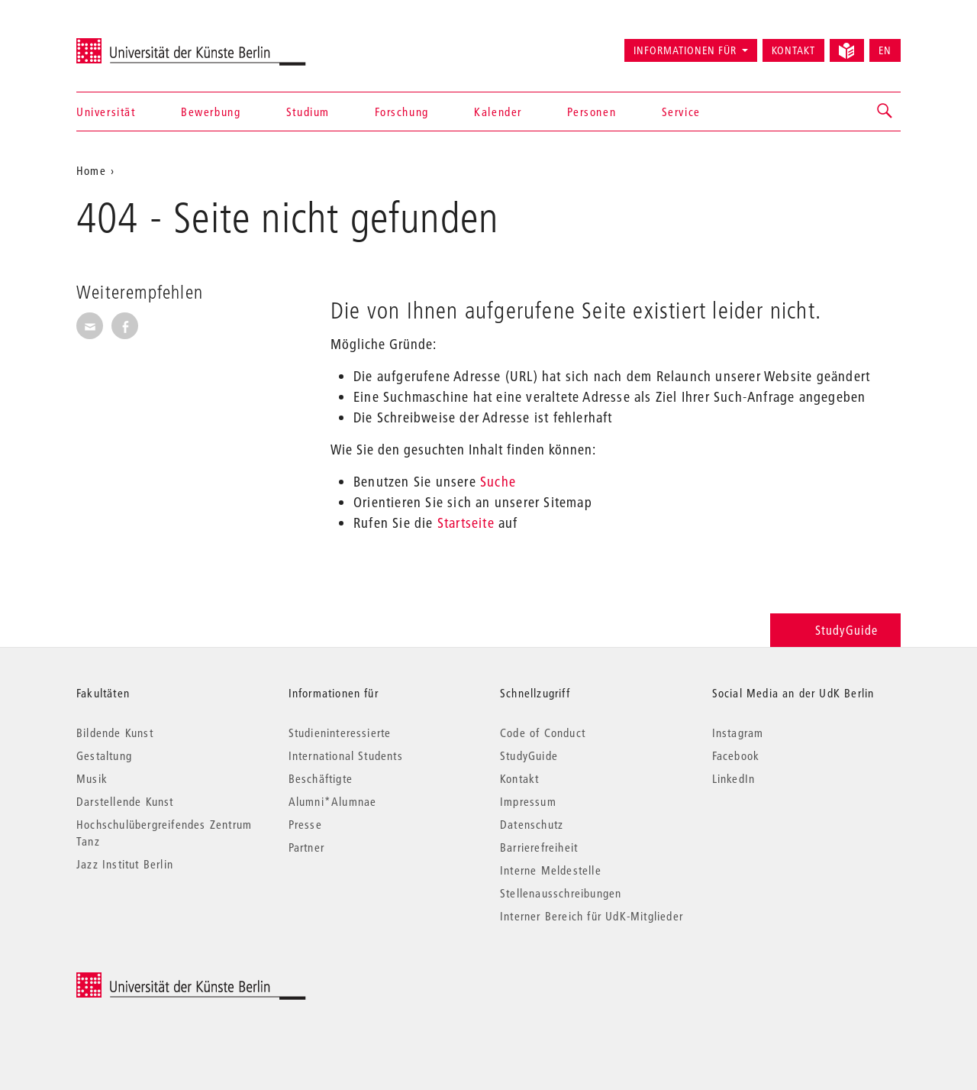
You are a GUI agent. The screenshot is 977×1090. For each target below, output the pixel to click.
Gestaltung (104, 755)
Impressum (528, 801)
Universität (106, 111)
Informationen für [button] (685, 50)
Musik (92, 778)
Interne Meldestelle (550, 870)
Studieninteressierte (340, 732)
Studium (308, 111)
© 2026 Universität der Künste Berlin (156, 980)
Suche (498, 481)
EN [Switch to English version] (885, 50)
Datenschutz (531, 824)
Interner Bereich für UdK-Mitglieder (591, 915)
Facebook (736, 755)
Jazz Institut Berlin (124, 864)
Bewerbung (210, 111)
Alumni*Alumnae (333, 801)
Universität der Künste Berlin (136, 43)
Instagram (738, 732)
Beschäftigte (321, 778)
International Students (346, 755)
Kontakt (793, 50)
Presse (305, 824)
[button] (885, 111)
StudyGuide (835, 630)
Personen (591, 111)
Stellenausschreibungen (560, 893)
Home (91, 170)
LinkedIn (734, 778)
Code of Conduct (542, 732)
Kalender (498, 111)
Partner (306, 847)
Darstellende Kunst (125, 801)
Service (681, 111)
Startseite (466, 523)
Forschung (401, 111)
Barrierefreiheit (539, 847)
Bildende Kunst (114, 732)
